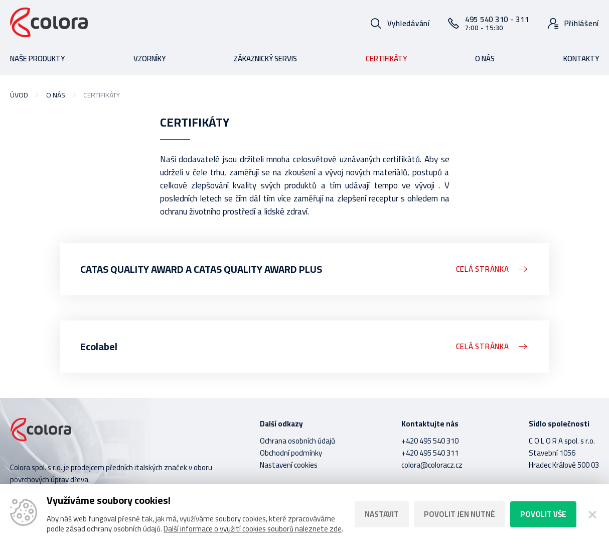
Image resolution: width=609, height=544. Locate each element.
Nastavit (382, 514)
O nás (485, 58)
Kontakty (581, 58)
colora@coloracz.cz (432, 465)
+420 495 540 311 (430, 453)
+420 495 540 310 (430, 440)
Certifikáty (386, 58)
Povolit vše (543, 514)
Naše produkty (37, 58)
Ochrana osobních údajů (297, 440)
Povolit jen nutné (459, 514)
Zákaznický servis (265, 58)
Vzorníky (149, 58)
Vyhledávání (408, 23)
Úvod (19, 94)
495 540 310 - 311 (497, 23)
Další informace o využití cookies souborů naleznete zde (253, 528)
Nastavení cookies (289, 465)
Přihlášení (581, 23)
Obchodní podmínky (291, 453)
